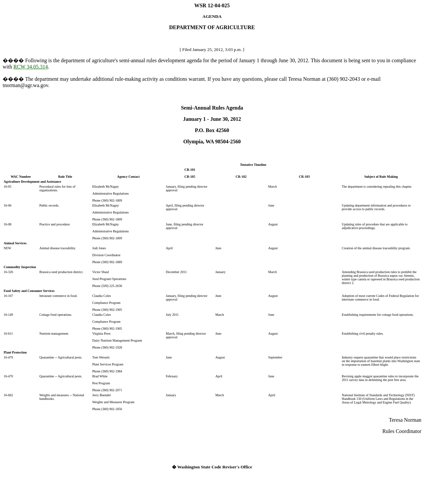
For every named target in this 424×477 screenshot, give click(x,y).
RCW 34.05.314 (30, 67)
